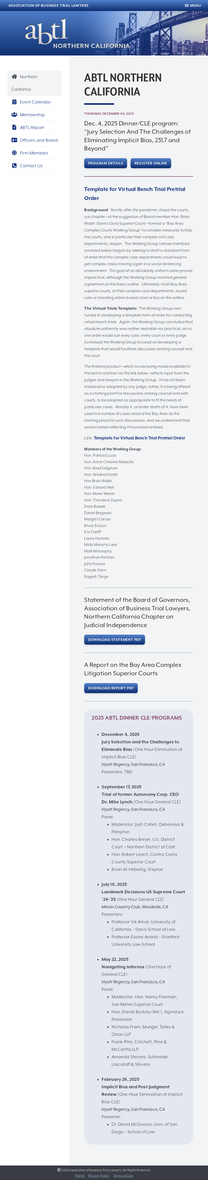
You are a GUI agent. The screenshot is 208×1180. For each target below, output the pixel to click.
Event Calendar (31, 102)
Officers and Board (34, 140)
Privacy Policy (99, 1176)
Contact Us (27, 165)
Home (80, 1176)
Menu (195, 5)
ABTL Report (27, 127)
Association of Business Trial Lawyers (48, 5)
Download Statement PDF (114, 640)
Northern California (24, 83)
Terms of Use (123, 1176)
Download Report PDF (111, 688)
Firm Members (29, 153)
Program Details (105, 163)
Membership (28, 114)
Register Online (151, 163)
